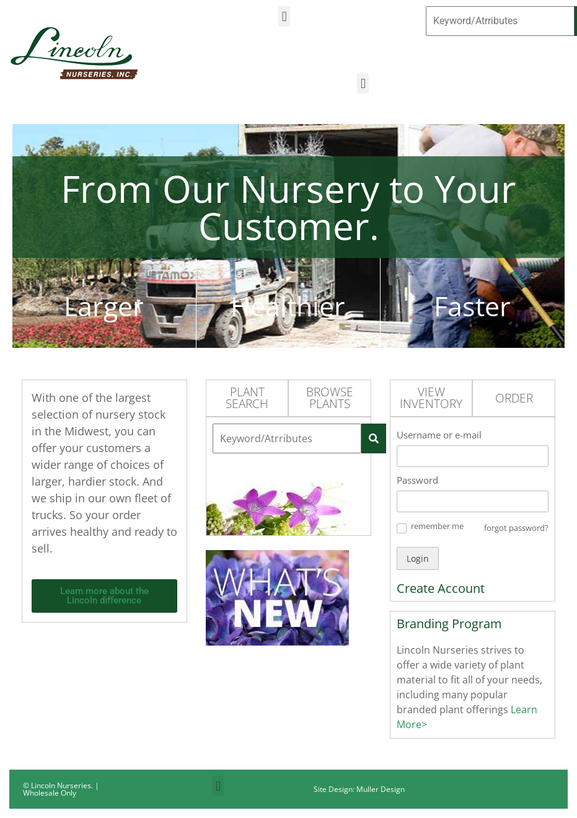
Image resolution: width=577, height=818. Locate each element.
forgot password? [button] (516, 527)
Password (417, 480)
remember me (437, 525)
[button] (284, 16)
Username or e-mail (439, 435)
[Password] (472, 501)
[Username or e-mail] (472, 456)
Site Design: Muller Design (359, 789)
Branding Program (449, 623)
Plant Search (247, 398)
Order (514, 398)
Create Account (441, 588)
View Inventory (431, 398)
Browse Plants (329, 398)
